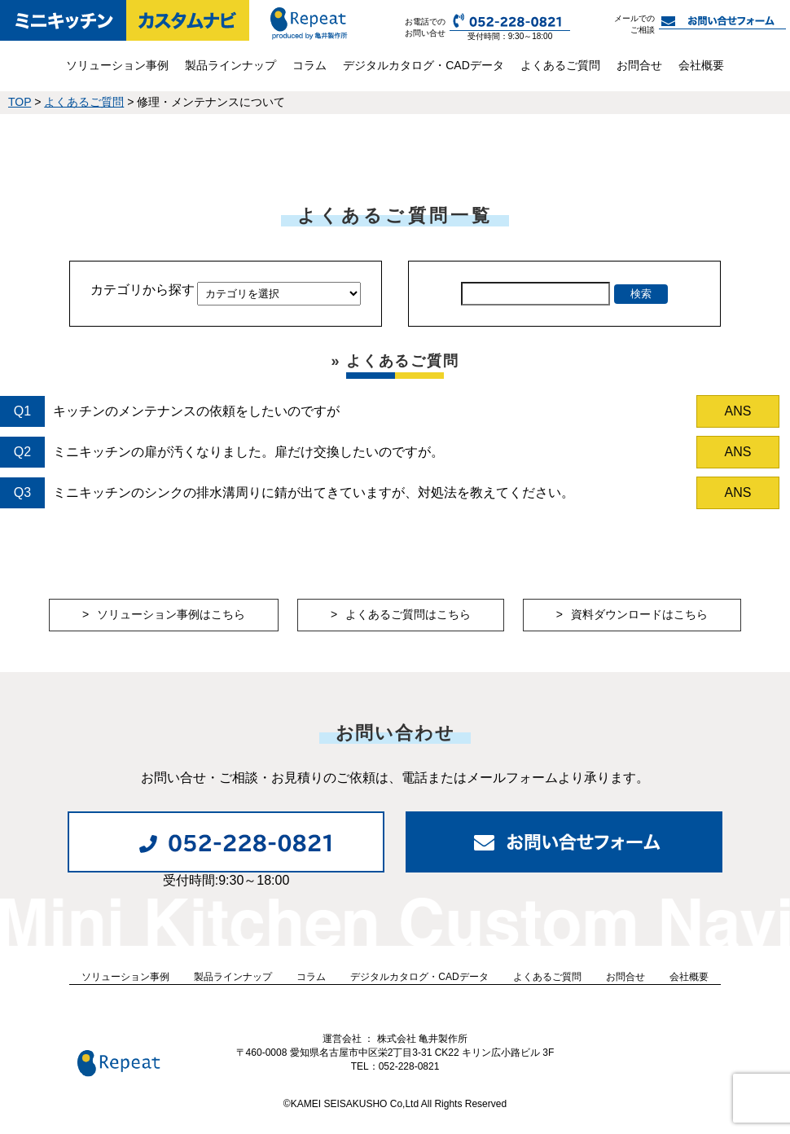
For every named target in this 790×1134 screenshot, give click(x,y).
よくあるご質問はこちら (408, 614)
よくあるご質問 (560, 65)
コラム (309, 65)
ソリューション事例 (117, 65)
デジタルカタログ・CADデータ (423, 65)
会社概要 (701, 65)
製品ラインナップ (230, 65)
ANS (738, 411)
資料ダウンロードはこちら (639, 614)
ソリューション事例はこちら (171, 614)
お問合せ (639, 65)
